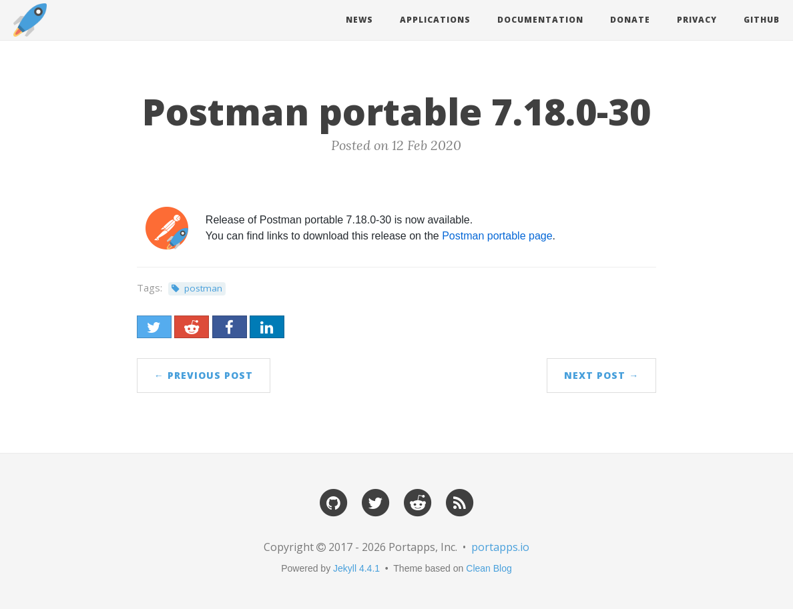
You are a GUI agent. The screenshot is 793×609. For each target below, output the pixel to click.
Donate (630, 19)
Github (762, 19)
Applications (435, 19)
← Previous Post (203, 375)
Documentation (540, 19)
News (359, 19)
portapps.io (500, 547)
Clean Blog (489, 568)
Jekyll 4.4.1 (356, 568)
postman (203, 288)
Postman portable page (497, 235)
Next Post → (601, 375)
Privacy (697, 19)
